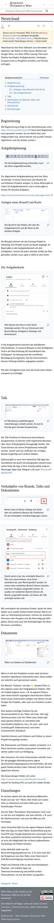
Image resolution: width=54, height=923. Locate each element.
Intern (15, 883)
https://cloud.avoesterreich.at (15, 130)
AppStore (5, 472)
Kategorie (5, 883)
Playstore (45, 469)
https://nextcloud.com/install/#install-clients (22, 779)
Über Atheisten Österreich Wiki (30, 915)
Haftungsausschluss (10, 919)
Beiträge (17, 35)
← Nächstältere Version (23, 38)
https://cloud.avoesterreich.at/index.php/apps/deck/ (26, 195)
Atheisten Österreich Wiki (21, 4)
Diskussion (7, 35)
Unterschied (8, 38)
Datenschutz (7, 915)
